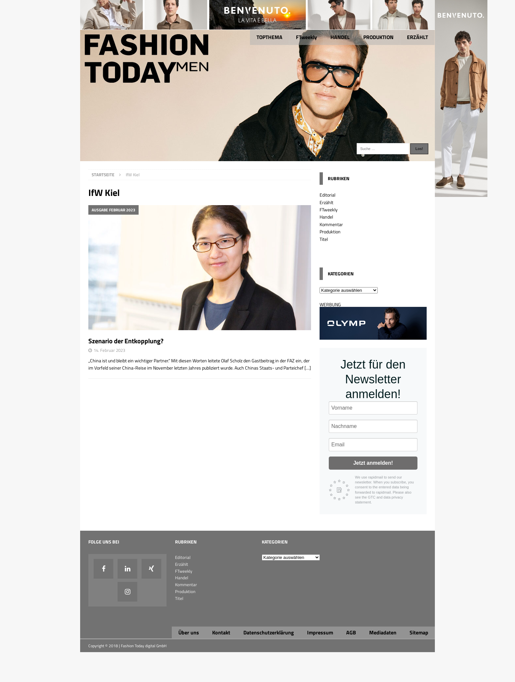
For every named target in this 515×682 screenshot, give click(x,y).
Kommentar (331, 224)
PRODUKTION (378, 37)
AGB (351, 632)
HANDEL (340, 37)
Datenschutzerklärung (268, 632)
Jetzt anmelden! (373, 463)
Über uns (188, 632)
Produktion (330, 231)
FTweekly (306, 37)
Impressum (320, 632)
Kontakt (221, 632)
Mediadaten (382, 632)
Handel (326, 216)
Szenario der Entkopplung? (126, 341)
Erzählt (326, 202)
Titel (324, 239)
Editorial (327, 194)
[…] (307, 367)
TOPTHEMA (269, 37)
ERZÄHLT (417, 37)
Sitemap (419, 632)
